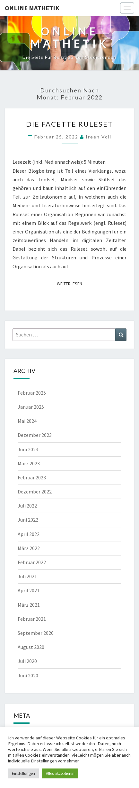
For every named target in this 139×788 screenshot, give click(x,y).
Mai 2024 (27, 421)
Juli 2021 (27, 576)
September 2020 (36, 633)
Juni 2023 (28, 449)
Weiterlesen (71, 283)
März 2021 (29, 605)
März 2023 (29, 463)
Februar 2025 (32, 393)
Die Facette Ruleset (69, 124)
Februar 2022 (32, 562)
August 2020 (31, 647)
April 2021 (28, 590)
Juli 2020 (27, 661)
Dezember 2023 (35, 435)
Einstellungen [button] (23, 773)
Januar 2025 (31, 407)
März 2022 (29, 548)
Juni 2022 (28, 519)
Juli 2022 (27, 505)
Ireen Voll (98, 136)
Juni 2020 (28, 675)
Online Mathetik (32, 8)
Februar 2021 (32, 619)
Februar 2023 (32, 477)
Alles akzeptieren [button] (60, 773)
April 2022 (28, 534)
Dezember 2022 (35, 491)
